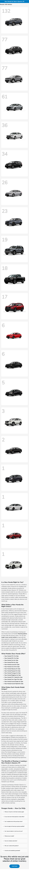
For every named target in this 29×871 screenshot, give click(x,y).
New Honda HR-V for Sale (11, 658)
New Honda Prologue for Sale (12, 673)
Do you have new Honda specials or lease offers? (14, 816)
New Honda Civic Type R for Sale (13, 679)
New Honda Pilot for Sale (11, 662)
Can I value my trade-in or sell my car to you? (14, 831)
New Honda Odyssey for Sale (12, 669)
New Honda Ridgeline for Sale (12, 675)
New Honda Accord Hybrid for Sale (13, 683)
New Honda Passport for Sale (12, 671)
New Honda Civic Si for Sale (12, 667)
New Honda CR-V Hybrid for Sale (13, 677)
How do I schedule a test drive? (11, 840)
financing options (22, 634)
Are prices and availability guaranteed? (12, 850)
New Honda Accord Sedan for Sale (13, 681)
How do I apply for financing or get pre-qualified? (14, 826)
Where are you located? (9, 836)
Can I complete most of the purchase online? (13, 821)
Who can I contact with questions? (11, 845)
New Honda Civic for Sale (11, 660)
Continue (14, 866)
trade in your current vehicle (9, 637)
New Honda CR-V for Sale (11, 656)
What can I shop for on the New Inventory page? (14, 811)
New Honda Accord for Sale (11, 664)
